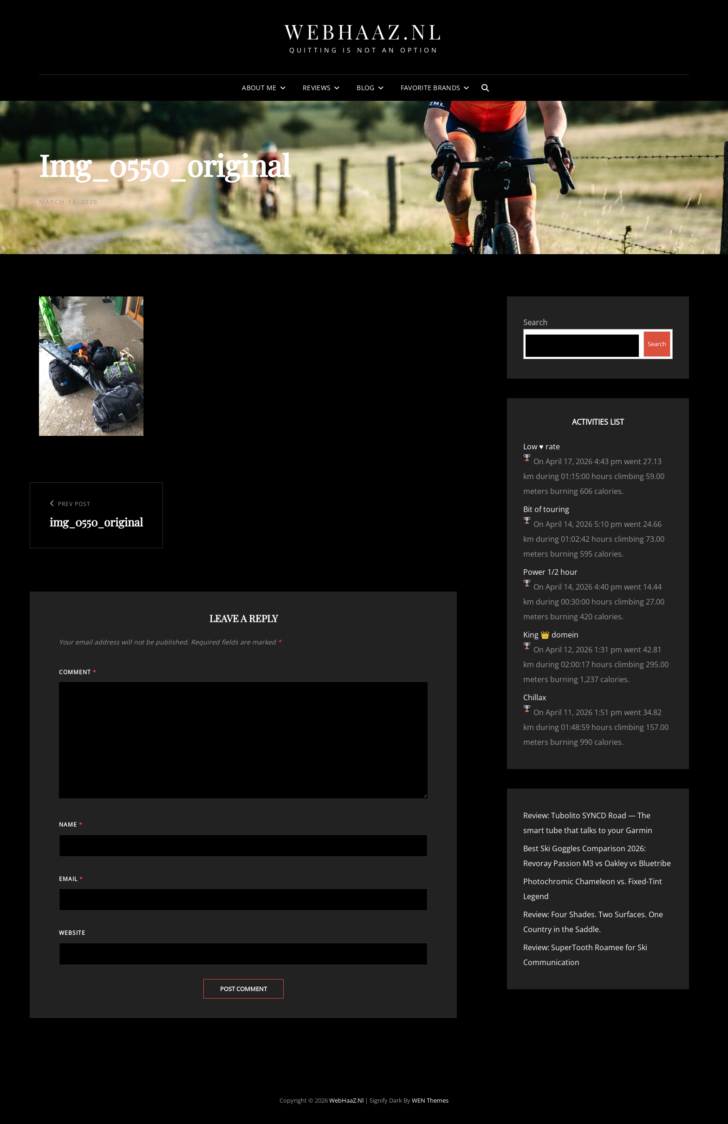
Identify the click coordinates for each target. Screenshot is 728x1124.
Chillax (534, 697)
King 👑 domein (550, 635)
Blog (365, 87)
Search (535, 322)
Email (71, 879)
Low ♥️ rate (541, 446)
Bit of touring (546, 509)
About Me (259, 87)
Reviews (317, 87)
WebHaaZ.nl (364, 31)
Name (71, 824)
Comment (78, 672)
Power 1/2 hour (550, 572)
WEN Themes (430, 1100)
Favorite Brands (430, 87)
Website (72, 933)
